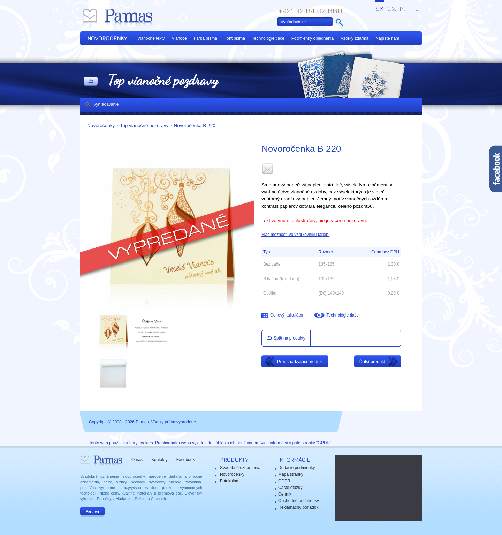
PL (403, 9)
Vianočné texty (151, 38)
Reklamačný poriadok (298, 507)
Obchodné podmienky (298, 500)
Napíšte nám (387, 38)
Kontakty (159, 459)
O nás (137, 459)
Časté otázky (290, 487)
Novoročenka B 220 (194, 125)
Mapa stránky (290, 474)
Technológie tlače (268, 38)
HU (415, 9)
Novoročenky (101, 125)
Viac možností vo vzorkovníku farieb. (295, 234)
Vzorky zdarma (354, 38)
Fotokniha (229, 480)
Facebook (185, 459)
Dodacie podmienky (296, 467)
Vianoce (179, 38)
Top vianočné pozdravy (144, 125)
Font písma (234, 38)
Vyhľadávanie (106, 104)
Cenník (284, 494)
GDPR (284, 480)
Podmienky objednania (312, 38)
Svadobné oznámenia (240, 467)
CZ (391, 9)
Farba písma (205, 38)
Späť (91, 82)
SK (379, 9)
